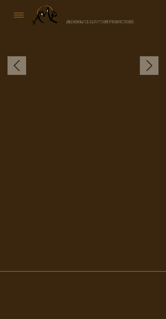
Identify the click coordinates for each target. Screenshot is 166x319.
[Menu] (19, 15)
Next (149, 65)
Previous (17, 65)
